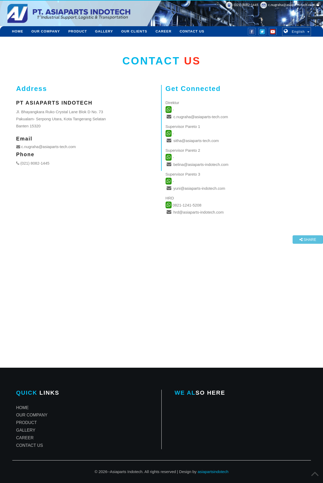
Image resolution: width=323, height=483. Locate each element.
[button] (296, 31)
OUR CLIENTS (134, 31)
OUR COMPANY (45, 31)
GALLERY (104, 31)
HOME (17, 31)
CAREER (164, 31)
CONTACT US (192, 31)
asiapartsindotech (213, 471)
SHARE (307, 239)
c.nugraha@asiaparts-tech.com (46, 146)
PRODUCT (77, 31)
